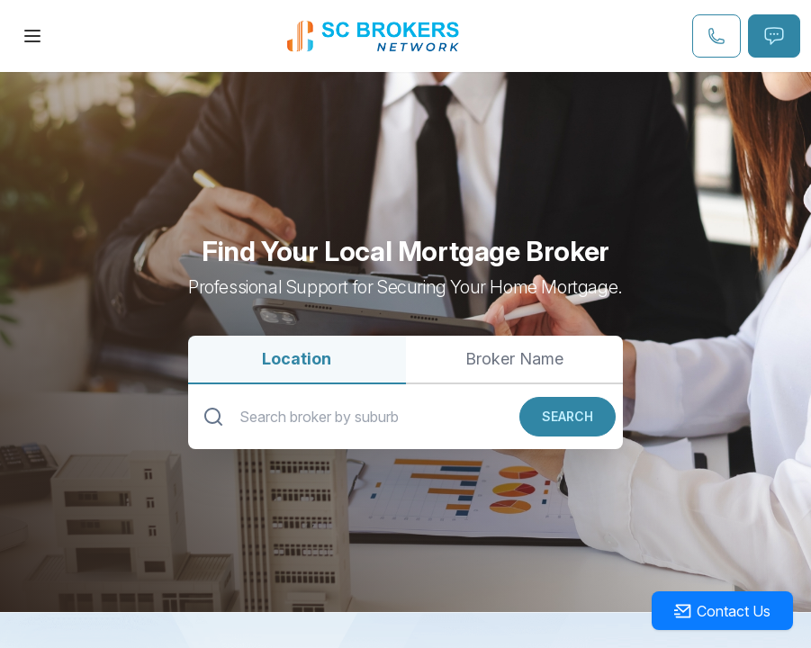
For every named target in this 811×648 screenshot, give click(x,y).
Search (567, 416)
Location (296, 358)
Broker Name (514, 358)
